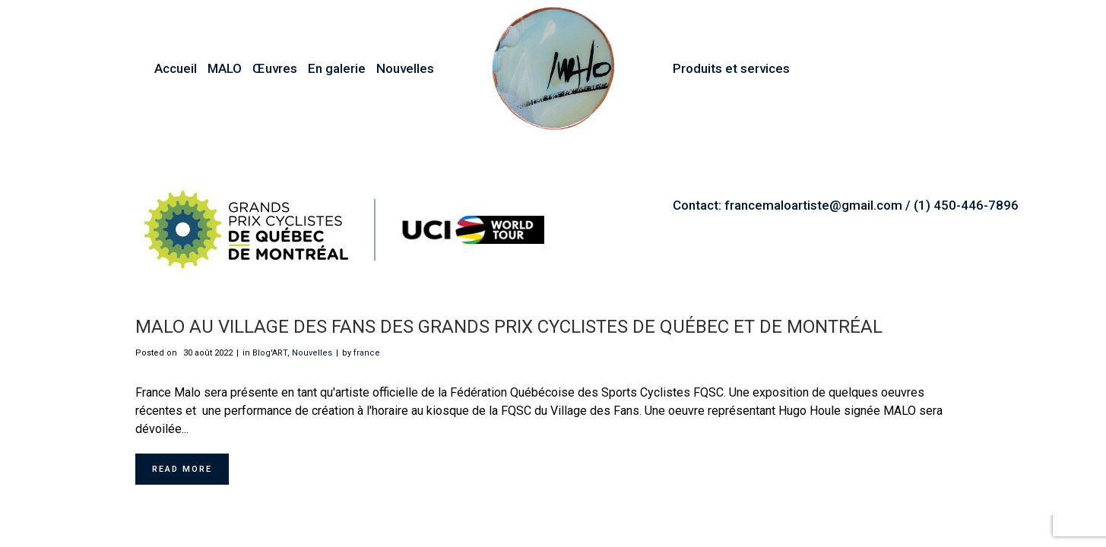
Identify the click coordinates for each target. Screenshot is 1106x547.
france (366, 353)
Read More (182, 469)
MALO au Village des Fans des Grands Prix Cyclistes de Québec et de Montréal (509, 326)
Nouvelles (312, 353)
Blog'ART (269, 353)
